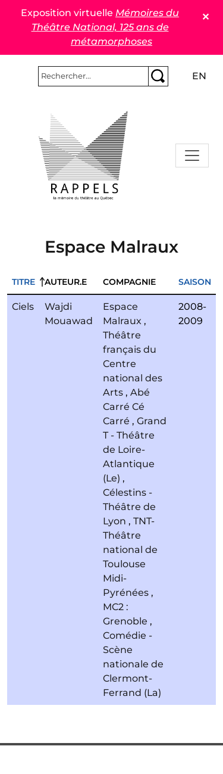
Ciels (23, 306)
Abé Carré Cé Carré (126, 407)
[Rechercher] (93, 76)
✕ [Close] (205, 17)
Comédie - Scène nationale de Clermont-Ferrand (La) (133, 664)
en (199, 76)
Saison (194, 281)
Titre (23, 281)
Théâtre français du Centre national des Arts (132, 364)
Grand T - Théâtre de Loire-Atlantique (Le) (135, 449)
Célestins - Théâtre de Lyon (129, 507)
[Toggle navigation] (192, 155)
